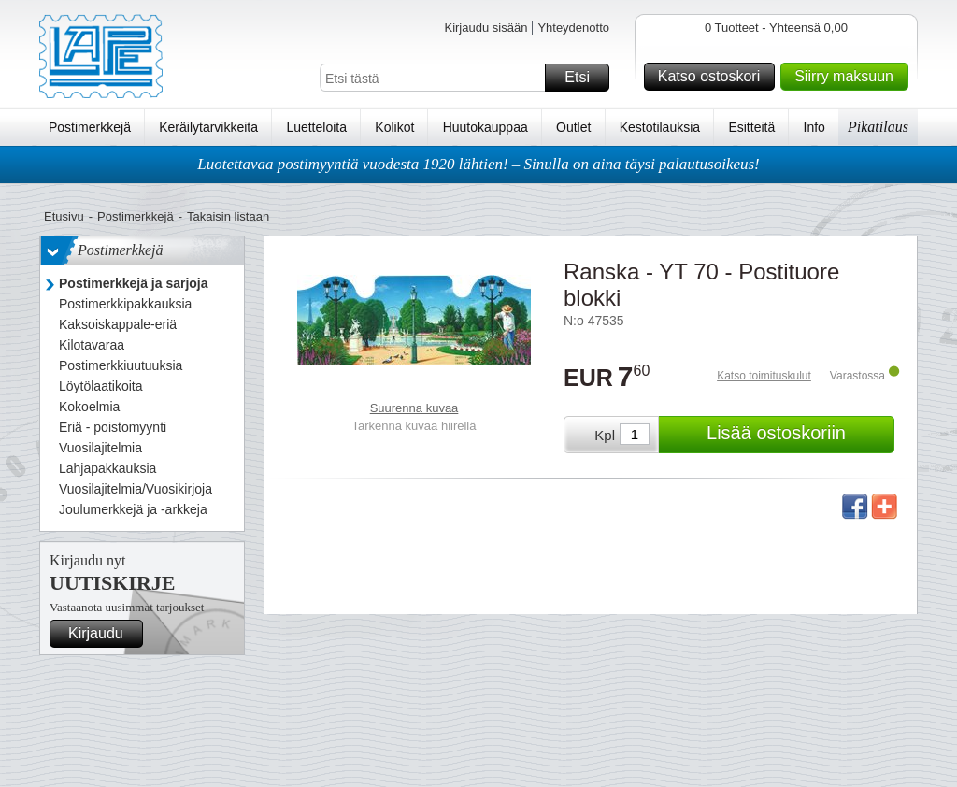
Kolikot (394, 127)
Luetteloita (316, 127)
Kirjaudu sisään (485, 28)
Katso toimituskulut (764, 375)
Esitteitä (751, 127)
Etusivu (64, 216)
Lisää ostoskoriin (798, 434)
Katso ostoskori (713, 77)
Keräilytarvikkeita (208, 127)
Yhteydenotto (573, 28)
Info (814, 127)
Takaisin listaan (228, 216)
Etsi (584, 78)
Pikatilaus (878, 127)
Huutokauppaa (485, 127)
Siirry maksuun (848, 77)
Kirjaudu (102, 634)
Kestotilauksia (660, 127)
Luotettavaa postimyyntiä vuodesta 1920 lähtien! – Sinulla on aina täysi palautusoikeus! (478, 164)
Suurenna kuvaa (414, 408)
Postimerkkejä (90, 127)
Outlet (573, 127)
